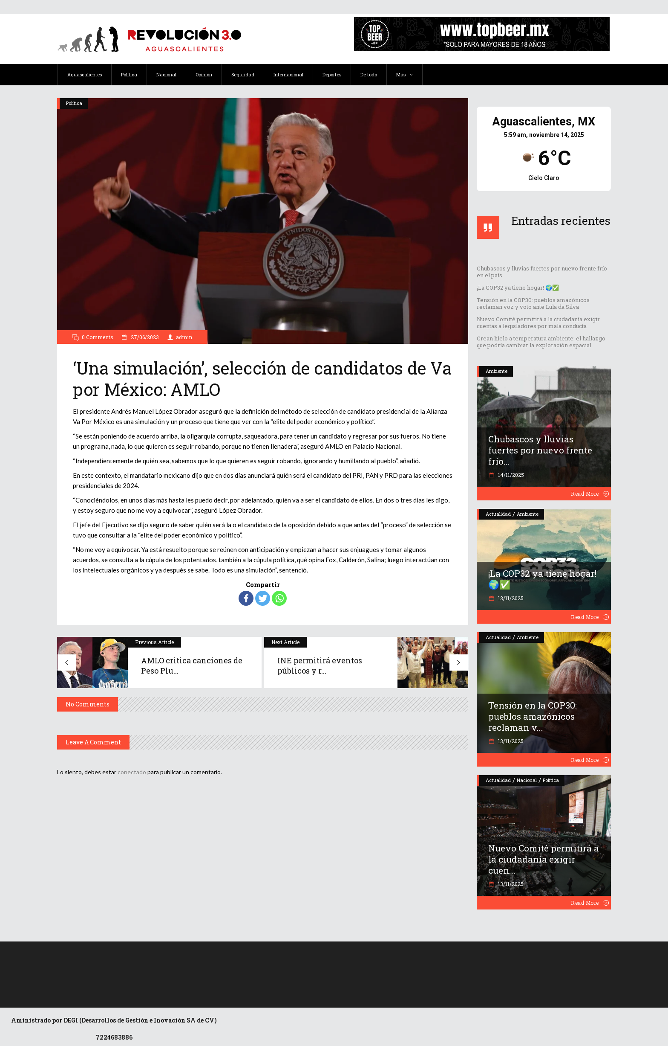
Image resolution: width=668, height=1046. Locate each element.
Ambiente (496, 371)
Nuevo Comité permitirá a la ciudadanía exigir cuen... (543, 859)
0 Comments (97, 337)
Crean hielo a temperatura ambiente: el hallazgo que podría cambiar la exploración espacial (541, 341)
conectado (132, 772)
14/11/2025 (510, 474)
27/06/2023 (144, 337)
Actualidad (498, 514)
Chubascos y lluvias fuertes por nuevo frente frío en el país (542, 271)
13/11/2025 (510, 598)
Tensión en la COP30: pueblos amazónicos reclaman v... (532, 716)
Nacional (527, 780)
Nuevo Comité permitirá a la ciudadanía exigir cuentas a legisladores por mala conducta (538, 322)
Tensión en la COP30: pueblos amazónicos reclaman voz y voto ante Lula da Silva (533, 303)
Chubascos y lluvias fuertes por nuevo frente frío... (540, 450)
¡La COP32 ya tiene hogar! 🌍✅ (518, 287)
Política (74, 103)
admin (184, 337)
